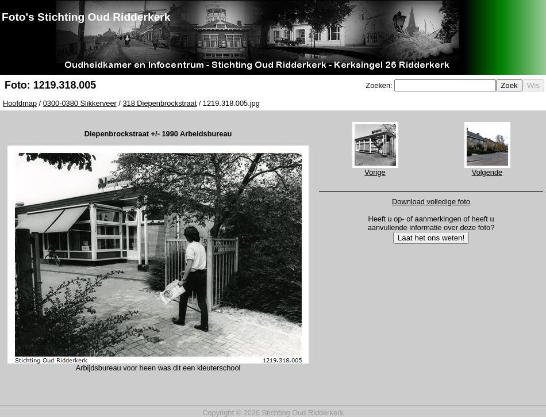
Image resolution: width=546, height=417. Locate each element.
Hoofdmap (20, 103)
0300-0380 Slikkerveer (80, 103)
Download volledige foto (431, 201)
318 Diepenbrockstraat (159, 103)
